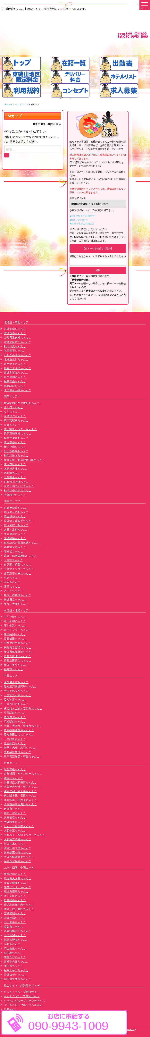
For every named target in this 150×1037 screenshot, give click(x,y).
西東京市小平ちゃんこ (17, 573)
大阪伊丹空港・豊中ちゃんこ (21, 786)
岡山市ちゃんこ (13, 966)
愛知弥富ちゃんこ (15, 699)
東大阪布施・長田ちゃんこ (20, 795)
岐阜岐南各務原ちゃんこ (19, 730)
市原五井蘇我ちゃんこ (17, 564)
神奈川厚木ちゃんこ (16, 455)
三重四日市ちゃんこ (16, 704)
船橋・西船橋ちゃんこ (17, 595)
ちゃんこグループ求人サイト (21, 996)
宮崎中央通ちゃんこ (16, 961)
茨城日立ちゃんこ (15, 599)
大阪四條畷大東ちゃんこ (19, 857)
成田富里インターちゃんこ (20, 429)
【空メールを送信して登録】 (98, 248)
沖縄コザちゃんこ (15, 974)
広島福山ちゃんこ (15, 900)
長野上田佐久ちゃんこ (17, 660)
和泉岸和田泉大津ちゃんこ (20, 791)
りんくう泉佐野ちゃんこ (19, 826)
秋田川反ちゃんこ (15, 346)
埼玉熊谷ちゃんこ (15, 442)
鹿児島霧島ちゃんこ (16, 891)
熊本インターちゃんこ (17, 887)
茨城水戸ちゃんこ (15, 416)
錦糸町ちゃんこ (13, 473)
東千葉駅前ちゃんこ (16, 420)
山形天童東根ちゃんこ (17, 337)
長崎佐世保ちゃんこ (16, 883)
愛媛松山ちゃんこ (15, 874)
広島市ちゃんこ (13, 926)
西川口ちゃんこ (13, 407)
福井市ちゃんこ (13, 669)
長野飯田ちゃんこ (15, 638)
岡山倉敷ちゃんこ (15, 948)
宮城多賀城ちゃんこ (16, 372)
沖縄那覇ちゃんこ (15, 918)
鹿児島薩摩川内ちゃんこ (19, 904)
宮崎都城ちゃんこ (15, 913)
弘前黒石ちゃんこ (15, 350)
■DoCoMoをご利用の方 (82, 216)
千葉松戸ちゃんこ (15, 495)
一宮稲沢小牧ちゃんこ (17, 695)
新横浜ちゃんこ (13, 551)
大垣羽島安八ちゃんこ (17, 691)
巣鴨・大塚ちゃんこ (16, 604)
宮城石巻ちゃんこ (15, 333)
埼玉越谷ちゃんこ (15, 516)
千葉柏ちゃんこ (13, 560)
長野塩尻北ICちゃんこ (17, 656)
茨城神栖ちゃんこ (15, 538)
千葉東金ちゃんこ (15, 477)
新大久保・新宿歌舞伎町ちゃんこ (24, 460)
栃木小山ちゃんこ (15, 447)
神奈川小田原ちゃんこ (17, 490)
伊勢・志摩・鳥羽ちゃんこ (20, 747)
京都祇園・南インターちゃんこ (23, 773)
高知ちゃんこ (12, 944)
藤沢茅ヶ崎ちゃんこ (16, 512)
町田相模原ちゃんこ (16, 451)
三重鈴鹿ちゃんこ (15, 743)
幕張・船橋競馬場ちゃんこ (20, 556)
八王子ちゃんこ (13, 591)
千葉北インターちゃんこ (19, 569)
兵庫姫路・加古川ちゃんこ (20, 800)
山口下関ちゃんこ (15, 935)
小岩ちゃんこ (12, 577)
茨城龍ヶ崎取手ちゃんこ (19, 521)
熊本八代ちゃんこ (15, 957)
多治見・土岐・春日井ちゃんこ (23, 708)
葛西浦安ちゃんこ (15, 547)
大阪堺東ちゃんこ (15, 822)
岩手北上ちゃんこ (15, 364)
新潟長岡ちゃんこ (15, 634)
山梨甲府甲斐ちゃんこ (17, 643)
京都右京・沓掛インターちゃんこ (24, 835)
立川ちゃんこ (12, 411)
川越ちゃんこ (12, 425)
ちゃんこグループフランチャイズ (24, 1000)
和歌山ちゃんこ (13, 778)
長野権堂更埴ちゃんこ (17, 647)
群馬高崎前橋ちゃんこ (17, 433)
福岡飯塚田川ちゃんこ (17, 931)
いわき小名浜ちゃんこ (17, 355)
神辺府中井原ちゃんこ (17, 979)
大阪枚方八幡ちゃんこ (17, 839)
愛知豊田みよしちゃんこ (19, 734)
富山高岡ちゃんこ (15, 621)
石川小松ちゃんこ (15, 617)
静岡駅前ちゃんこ (15, 712)
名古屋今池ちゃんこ (16, 682)
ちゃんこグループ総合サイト (21, 992)
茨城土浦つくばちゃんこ (19, 486)
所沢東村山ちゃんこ (16, 525)
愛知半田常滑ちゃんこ (17, 752)
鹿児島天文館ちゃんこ (17, 878)
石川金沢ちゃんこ (15, 625)
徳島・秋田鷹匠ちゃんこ (19, 909)
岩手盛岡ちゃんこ (15, 377)
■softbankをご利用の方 (82, 223)
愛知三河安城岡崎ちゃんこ (20, 686)
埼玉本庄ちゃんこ (15, 464)
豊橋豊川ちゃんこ (15, 717)
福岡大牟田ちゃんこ (16, 970)
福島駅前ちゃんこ (15, 386)
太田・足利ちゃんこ (16, 529)
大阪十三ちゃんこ (15, 830)
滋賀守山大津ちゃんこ (17, 848)
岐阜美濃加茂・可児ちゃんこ (21, 756)
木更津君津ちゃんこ (16, 468)
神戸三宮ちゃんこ (15, 813)
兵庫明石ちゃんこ (15, 817)
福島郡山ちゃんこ (15, 381)
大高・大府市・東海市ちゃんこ (23, 726)
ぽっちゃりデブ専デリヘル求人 (23, 1005)
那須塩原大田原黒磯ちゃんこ (21, 542)
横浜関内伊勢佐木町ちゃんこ (21, 403)
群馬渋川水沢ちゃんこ (17, 482)
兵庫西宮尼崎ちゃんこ (17, 861)
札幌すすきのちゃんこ (17, 368)
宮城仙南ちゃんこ (15, 329)
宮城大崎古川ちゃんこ (17, 342)
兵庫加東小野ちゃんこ (17, 852)
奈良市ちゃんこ (13, 808)
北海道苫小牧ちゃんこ (17, 390)
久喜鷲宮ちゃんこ (15, 534)
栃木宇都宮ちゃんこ (16, 438)
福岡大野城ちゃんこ (16, 939)
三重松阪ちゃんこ (15, 739)
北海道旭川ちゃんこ (16, 359)
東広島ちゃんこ (13, 953)
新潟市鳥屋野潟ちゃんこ (19, 651)
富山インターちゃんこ (17, 630)
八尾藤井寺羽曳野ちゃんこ (20, 804)
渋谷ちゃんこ (12, 582)
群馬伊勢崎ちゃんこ (16, 508)
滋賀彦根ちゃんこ (15, 769)
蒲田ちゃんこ (12, 586)
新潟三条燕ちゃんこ (16, 665)
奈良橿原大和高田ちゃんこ (20, 782)
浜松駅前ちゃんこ (15, 721)
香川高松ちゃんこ (15, 896)
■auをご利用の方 (79, 220)
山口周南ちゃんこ (15, 922)
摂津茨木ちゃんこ (15, 844)
